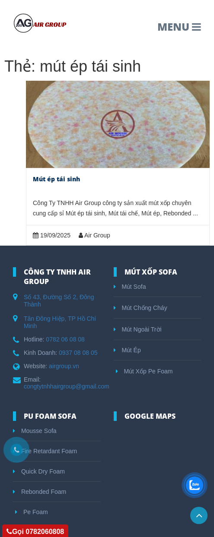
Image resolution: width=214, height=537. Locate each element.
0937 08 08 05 (78, 352)
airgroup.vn (64, 366)
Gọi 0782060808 (35, 531)
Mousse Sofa (35, 430)
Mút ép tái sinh (56, 179)
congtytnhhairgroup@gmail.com (66, 386)
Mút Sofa (130, 286)
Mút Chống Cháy (140, 307)
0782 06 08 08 (65, 339)
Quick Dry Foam (39, 471)
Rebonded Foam (39, 491)
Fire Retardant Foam (45, 451)
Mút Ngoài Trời (138, 329)
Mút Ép (127, 350)
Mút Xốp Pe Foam (144, 371)
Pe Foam (31, 512)
